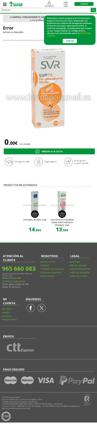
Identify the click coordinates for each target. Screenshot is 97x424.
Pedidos (6, 312)
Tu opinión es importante (52, 268)
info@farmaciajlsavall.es (13, 281)
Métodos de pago (78, 265)
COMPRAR (84, 4)
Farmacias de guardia (50, 272)
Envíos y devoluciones (79, 268)
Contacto (44, 265)
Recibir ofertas (47, 276)
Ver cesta (6, 316)
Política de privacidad (79, 272)
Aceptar (70, 41)
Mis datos (7, 308)
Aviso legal (74, 261)
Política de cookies (78, 276)
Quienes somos (47, 261)
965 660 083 (18, 268)
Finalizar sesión (9, 319)
